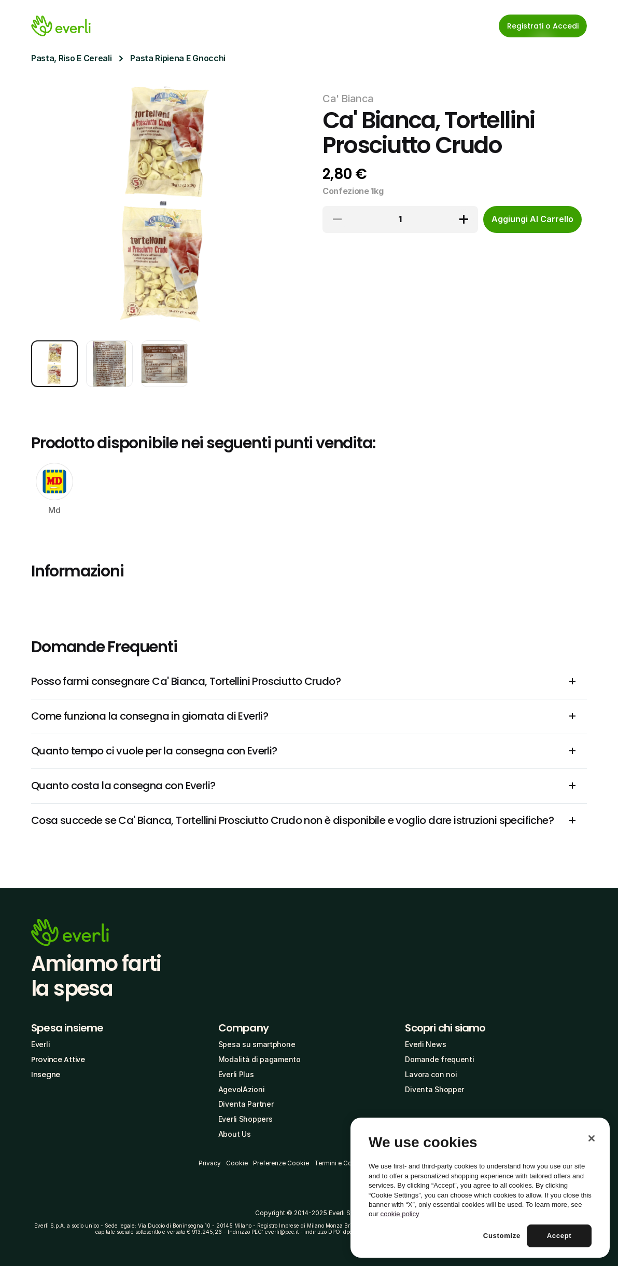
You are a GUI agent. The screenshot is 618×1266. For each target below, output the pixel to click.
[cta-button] (532, 219)
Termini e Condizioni (345, 1163)
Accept (559, 1236)
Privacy (210, 1163)
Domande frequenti (439, 1059)
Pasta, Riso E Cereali (71, 58)
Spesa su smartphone (257, 1044)
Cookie (237, 1163)
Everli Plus (236, 1074)
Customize (502, 1236)
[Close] (591, 1138)
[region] (480, 1188)
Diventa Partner (246, 1103)
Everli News (425, 1044)
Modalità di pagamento (259, 1059)
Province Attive (58, 1059)
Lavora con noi (431, 1074)
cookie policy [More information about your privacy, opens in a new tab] (400, 1214)
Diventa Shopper (434, 1089)
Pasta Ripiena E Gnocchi (178, 58)
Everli (40, 1044)
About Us (234, 1134)
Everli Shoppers (245, 1118)
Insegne (45, 1074)
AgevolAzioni (241, 1089)
